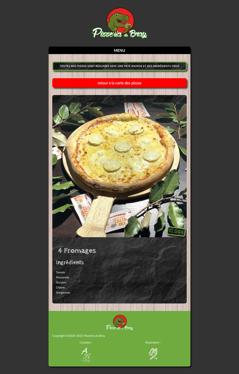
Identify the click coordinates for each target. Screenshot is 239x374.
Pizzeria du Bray (94, 335)
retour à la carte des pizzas (119, 83)
